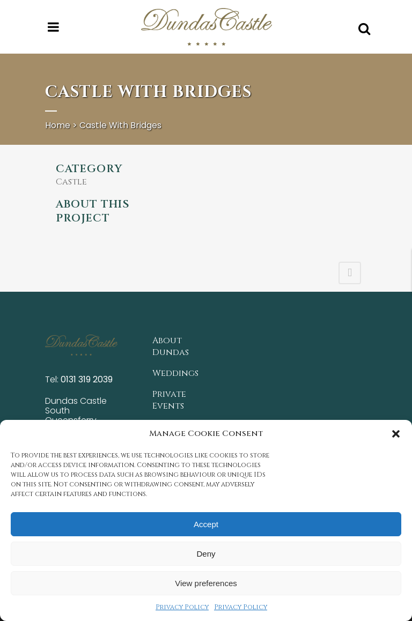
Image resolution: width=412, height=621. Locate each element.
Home (57, 125)
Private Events (169, 400)
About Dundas (170, 346)
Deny (205, 553)
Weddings (175, 373)
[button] (396, 433)
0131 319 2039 (87, 379)
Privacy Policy (182, 607)
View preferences (206, 583)
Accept (206, 524)
